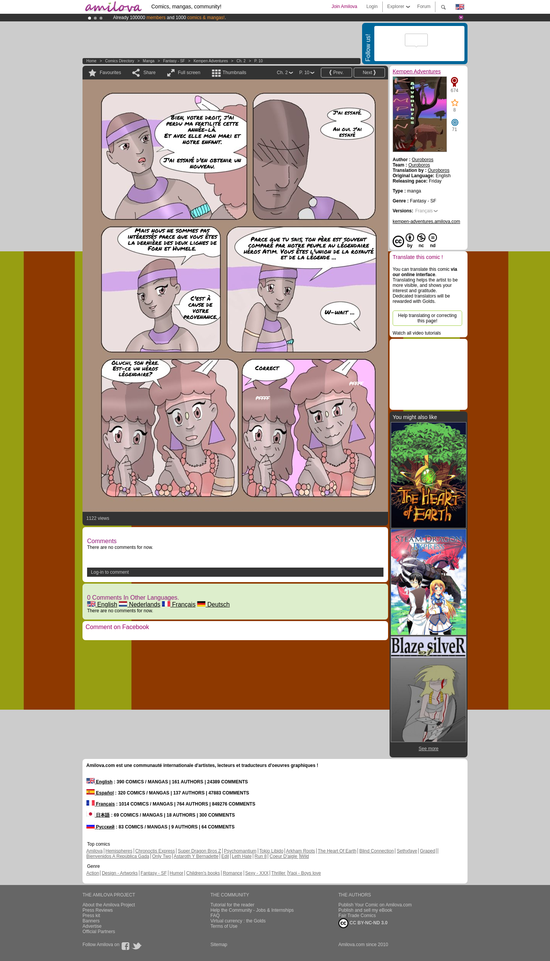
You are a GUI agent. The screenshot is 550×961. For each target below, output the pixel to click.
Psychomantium (240, 851)
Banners (91, 921)
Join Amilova (344, 6)
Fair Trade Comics (357, 915)
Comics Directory (119, 61)
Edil (225, 856)
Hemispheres (119, 851)
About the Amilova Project (108, 905)
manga (149, 61)
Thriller (278, 873)
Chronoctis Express (155, 851)
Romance (232, 873)
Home (91, 61)
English (102, 604)
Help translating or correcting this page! (427, 318)
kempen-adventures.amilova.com (426, 221)
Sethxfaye (407, 851)
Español (100, 793)
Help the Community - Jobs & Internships (252, 910)
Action (92, 873)
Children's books (203, 873)
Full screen (189, 72)
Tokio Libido (271, 851)
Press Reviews (97, 910)
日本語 (98, 815)
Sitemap (218, 944)
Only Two (161, 856)
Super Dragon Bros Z (199, 851)
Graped (427, 851)
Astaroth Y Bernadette (196, 856)
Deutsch (213, 604)
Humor (176, 873)
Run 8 (260, 856)
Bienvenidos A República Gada (117, 856)
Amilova (94, 851)
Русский (100, 827)
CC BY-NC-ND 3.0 (363, 923)
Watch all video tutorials (417, 333)
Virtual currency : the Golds (238, 921)
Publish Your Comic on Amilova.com (375, 905)
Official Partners (98, 931)
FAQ (215, 915)
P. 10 (258, 61)
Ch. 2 (241, 61)
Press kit (91, 915)
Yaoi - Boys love (304, 873)
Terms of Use (224, 926)
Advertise (92, 926)
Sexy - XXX (257, 873)
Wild (304, 856)
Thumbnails (234, 72)
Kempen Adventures (211, 61)
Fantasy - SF (174, 61)
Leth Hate (242, 856)
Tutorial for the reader (232, 905)
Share (149, 72)
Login (371, 6)
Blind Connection (376, 851)
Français (179, 604)
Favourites (110, 72)
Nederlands (139, 604)
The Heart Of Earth (337, 851)
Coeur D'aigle (284, 856)
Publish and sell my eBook (365, 910)
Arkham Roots (300, 851)
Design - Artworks (120, 873)
